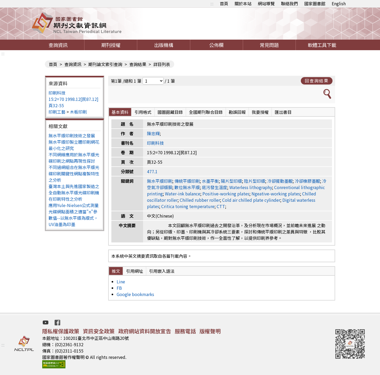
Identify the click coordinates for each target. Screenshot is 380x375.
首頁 (224, 3)
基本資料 (120, 112)
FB (119, 288)
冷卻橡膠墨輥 (307, 181)
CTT (221, 206)
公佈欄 (216, 44)
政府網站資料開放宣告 (144, 331)
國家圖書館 (314, 3)
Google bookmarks (135, 294)
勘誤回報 (237, 112)
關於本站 (243, 3)
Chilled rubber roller (200, 200)
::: (211, 3)
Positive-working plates (225, 193)
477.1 (152, 171)
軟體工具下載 (322, 44)
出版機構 (163, 44)
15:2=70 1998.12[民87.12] (73, 99)
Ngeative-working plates (275, 193)
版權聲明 (210, 331)
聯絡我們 (289, 3)
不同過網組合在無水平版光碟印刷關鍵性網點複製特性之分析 (74, 173)
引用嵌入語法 (161, 271)
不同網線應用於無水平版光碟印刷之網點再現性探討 (74, 157)
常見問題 (269, 44)
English (339, 3)
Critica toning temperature (188, 206)
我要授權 (260, 112)
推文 (116, 271)
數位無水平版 (187, 187)
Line (121, 281)
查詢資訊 (58, 44)
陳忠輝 (153, 133)
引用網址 (134, 271)
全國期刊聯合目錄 (206, 112)
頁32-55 (56, 105)
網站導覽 (266, 3)
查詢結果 (137, 64)
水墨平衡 (210, 181)
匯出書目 (283, 112)
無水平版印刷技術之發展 (72, 135)
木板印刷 (78, 112)
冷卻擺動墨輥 (280, 181)
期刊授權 (110, 44)
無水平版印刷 (159, 181)
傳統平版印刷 (187, 181)
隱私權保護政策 (60, 331)
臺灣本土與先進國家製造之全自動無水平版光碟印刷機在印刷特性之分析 (74, 192)
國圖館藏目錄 (170, 112)
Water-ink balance (182, 193)
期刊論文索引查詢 (105, 64)
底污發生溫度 (214, 187)
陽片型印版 (231, 181)
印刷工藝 (57, 112)
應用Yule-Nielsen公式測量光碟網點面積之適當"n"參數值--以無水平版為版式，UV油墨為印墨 (74, 214)
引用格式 (143, 112)
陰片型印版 (254, 181)
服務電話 (185, 331)
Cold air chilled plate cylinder (251, 200)
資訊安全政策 (99, 331)
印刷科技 (57, 93)
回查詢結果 (317, 80)
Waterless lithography (250, 187)
